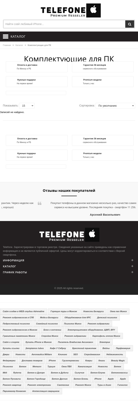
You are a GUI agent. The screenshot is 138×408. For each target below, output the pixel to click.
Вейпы (106, 348)
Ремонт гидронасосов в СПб (18, 317)
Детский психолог (107, 317)
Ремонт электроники (39, 385)
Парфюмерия (123, 348)
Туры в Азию (104, 385)
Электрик (104, 342)
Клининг (62, 354)
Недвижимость (114, 354)
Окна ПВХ (66, 366)
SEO (75, 354)
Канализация (85, 366)
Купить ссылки (11, 348)
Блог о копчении (52, 330)
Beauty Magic (118, 360)
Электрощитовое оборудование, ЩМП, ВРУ (91, 330)
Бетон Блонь (81, 379)
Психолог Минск (72, 323)
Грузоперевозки (70, 360)
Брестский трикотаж (84, 348)
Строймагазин (92, 354)
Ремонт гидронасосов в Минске (20, 330)
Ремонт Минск (83, 385)
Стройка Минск (49, 336)
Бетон (22, 366)
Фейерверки (9, 360)
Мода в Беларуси (49, 317)
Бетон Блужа (98, 372)
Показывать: (11, 105)
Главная (7, 45)
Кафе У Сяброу (58, 348)
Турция (51, 366)
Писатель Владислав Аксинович (75, 342)
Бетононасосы (119, 372)
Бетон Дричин (59, 379)
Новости (20, 354)
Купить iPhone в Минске (38, 342)
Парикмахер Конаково (14, 391)
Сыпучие (79, 372)
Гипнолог (122, 385)
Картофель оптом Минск (106, 336)
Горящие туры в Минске (64, 311)
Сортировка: (87, 105)
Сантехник (63, 385)
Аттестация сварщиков (45, 391)
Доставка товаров (32, 360)
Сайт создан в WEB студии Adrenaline (23, 311)
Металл (37, 366)
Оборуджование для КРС (77, 317)
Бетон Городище (36, 379)
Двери (6, 354)
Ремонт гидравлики (98, 323)
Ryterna (17, 372)
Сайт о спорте (11, 342)
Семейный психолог (47, 323)
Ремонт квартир (12, 385)
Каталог (19, 45)
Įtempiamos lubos (35, 348)
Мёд (5, 372)
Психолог (8, 366)
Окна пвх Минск (118, 311)
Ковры (88, 360)
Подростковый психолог (16, 323)
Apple (111, 379)
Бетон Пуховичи (12, 379)
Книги (101, 360)
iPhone (52, 360)
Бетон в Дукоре (36, 372)
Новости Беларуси (93, 311)
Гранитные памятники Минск (19, 336)
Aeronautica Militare (42, 354)
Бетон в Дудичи (60, 372)
